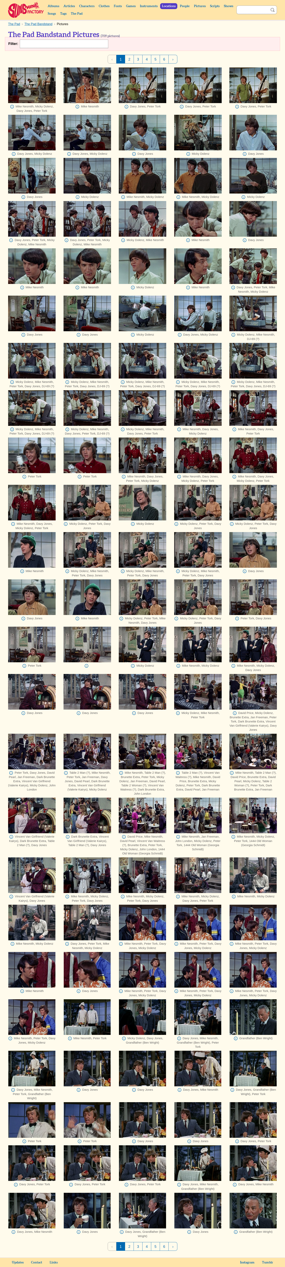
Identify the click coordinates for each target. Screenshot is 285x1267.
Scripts (214, 6)
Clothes (104, 6)
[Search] (252, 10)
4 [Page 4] (147, 59)
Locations (169, 6)
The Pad (77, 13)
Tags (63, 13)
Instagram (247, 1262)
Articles (69, 6)
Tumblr (267, 1262)
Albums (53, 6)
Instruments (149, 6)
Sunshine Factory (26, 10)
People (185, 6)
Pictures (200, 6)
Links (54, 1262)
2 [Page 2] (129, 59)
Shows (228, 6)
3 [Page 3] (138, 59)
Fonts (118, 6)
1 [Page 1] (121, 59)
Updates (18, 1262)
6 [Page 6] (164, 59)
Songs (52, 13)
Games (131, 6)
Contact (36, 1262)
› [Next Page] (173, 59)
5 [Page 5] (155, 59)
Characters (86, 6)
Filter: (13, 44)
